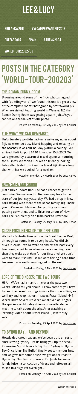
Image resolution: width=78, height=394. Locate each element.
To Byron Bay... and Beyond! (25, 331)
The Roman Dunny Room (21, 91)
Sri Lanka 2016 (14, 28)
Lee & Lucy (38, 9)
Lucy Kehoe (69, 175)
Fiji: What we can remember (25, 133)
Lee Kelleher (69, 125)
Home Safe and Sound (19, 184)
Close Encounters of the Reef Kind (30, 230)
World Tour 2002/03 (19, 51)
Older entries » (67, 387)
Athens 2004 (52, 39)
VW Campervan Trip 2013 (48, 28)
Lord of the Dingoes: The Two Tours (31, 276)
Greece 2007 (13, 39)
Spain (32, 39)
